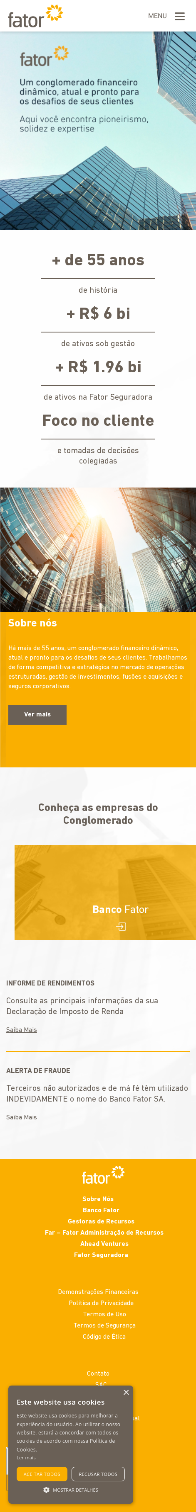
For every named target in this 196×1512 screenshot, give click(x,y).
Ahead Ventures (104, 1244)
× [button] (126, 1393)
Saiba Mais (21, 1030)
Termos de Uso (104, 1314)
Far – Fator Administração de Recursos (104, 1233)
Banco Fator (101, 1210)
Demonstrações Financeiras (98, 1292)
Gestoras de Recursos (101, 1221)
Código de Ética (104, 1337)
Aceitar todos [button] (42, 1474)
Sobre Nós (98, 1199)
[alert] (70, 1445)
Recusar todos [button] (98, 1474)
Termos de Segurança (104, 1326)
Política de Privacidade (101, 1303)
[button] (71, 1489)
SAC (101, 1385)
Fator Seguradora (101, 1255)
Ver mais (37, 714)
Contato (98, 1374)
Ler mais (26, 1457)
